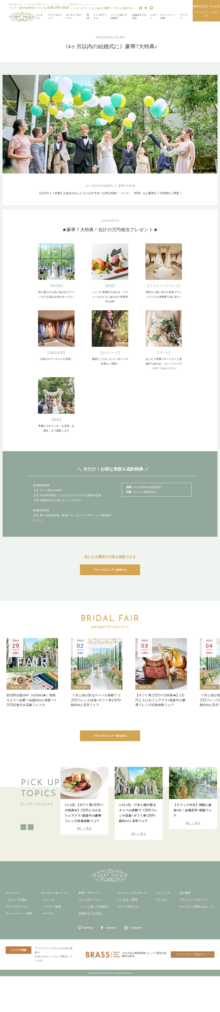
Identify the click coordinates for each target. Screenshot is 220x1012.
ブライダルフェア (55, 16)
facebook (111, 927)
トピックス (80, 8)
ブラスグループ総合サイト (192, 954)
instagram (136, 927)
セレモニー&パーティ (73, 16)
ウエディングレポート (132, 892)
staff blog (88, 927)
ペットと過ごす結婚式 (119, 16)
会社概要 (185, 892)
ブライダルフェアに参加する (110, 569)
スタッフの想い (18, 899)
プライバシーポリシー (194, 899)
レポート (153, 16)
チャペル (49, 899)
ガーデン (49, 913)
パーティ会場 (52, 906)
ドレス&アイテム (100, 16)
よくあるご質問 (101, 8)
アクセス (183, 16)
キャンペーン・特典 (168, 16)
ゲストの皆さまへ (124, 8)
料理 (88, 16)
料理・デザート (89, 892)
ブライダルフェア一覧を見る (110, 735)
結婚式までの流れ (139, 16)
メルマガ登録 (18, 950)
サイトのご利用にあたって (197, 906)
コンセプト (39, 16)
